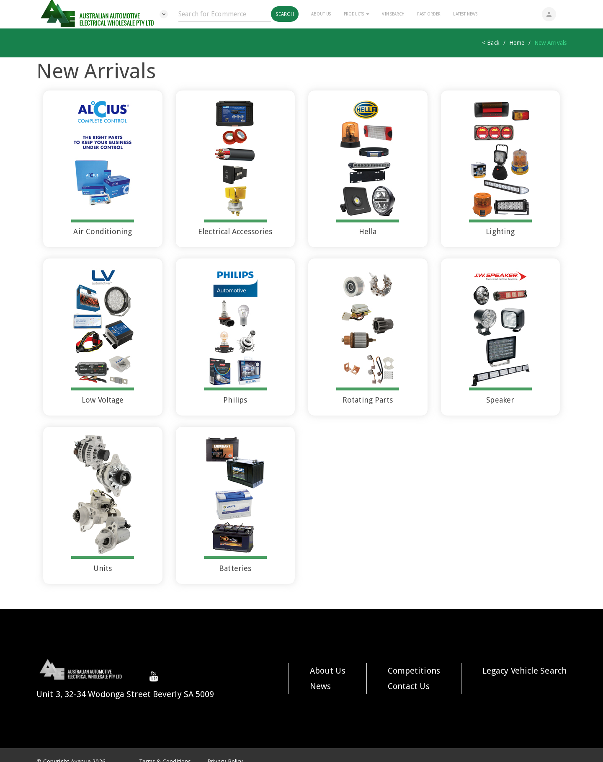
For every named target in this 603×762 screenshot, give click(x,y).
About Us (321, 14)
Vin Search (393, 14)
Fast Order (429, 14)
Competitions (414, 671)
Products (357, 14)
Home (516, 42)
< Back (491, 42)
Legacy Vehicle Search (524, 671)
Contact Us (409, 686)
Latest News (465, 14)
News (320, 686)
